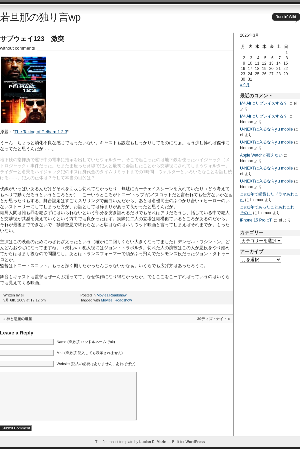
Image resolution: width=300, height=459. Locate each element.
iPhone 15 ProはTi (256, 220)
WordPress (195, 452)
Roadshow (118, 295)
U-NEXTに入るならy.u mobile (266, 129)
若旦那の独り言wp (40, 17)
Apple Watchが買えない (261, 155)
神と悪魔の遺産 (19, 319)
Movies (102, 295)
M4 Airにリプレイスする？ (263, 103)
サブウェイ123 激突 (32, 38)
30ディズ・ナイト (212, 319)
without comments (17, 48)
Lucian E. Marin (152, 452)
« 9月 (245, 85)
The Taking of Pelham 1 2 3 (40, 131)
